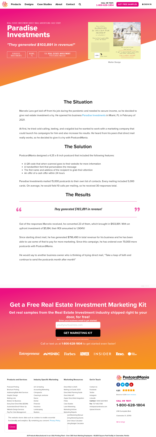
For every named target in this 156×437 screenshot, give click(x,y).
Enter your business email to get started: (78, 320)
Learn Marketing (69, 407)
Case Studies (44, 4)
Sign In (147, 4)
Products (16, 4)
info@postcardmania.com (98, 407)
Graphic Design (12, 395)
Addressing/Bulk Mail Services (17, 392)
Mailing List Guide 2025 (72, 390)
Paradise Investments (94, 115)
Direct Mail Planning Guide (73, 392)
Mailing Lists (11, 398)
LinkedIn (93, 398)
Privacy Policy (55, 421)
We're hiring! (120, 422)
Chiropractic (38, 392)
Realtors (36, 412)
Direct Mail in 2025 (70, 387)
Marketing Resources (73, 379)
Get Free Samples (127, 4)
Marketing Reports (70, 412)
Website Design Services (15, 409)
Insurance (37, 407)
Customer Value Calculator (73, 421)
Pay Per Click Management (16, 412)
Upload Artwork (95, 409)
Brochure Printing (13, 390)
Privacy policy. (94, 339)
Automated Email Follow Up (16, 407)
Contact (70, 4)
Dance (36, 398)
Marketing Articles (70, 409)
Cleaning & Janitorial (41, 395)
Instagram (93, 395)
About (58, 4)
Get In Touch (95, 379)
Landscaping (38, 409)
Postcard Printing (13, 387)
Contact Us (93, 387)
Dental (36, 401)
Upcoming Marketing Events (73, 418)
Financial (37, 404)
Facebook (93, 390)
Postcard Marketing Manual (73, 415)
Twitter (92, 392)
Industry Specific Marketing (46, 379)
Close (12, 426)
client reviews (131, 394)
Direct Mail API (69, 395)
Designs (29, 4)
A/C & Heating (39, 387)
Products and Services (17, 379)
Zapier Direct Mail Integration (74, 398)
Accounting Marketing (41, 390)
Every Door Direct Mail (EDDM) (17, 404)
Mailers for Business (14, 401)
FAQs (66, 401)
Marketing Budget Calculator (74, 423)
